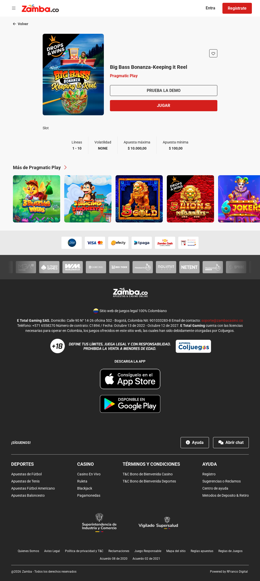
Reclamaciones (118, 551)
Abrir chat (230, 442)
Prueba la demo (164, 90)
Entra (210, 8)
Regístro (209, 474)
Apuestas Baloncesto (28, 495)
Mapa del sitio (176, 551)
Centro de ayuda (215, 488)
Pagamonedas (88, 495)
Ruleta (82, 481)
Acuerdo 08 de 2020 (113, 558)
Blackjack (84, 488)
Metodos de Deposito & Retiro (225, 495)
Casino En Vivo (89, 474)
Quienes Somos (28, 551)
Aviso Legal (52, 551)
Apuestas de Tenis (25, 481)
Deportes (22, 464)
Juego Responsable (147, 551)
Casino (85, 464)
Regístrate (237, 8)
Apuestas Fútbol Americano (33, 488)
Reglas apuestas (202, 551)
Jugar (163, 105)
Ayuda (195, 442)
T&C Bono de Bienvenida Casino (148, 474)
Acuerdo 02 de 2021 (146, 558)
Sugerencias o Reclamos (221, 481)
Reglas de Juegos (230, 551)
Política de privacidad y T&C (84, 551)
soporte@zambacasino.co (222, 320)
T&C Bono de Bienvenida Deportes (149, 481)
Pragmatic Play (124, 75)
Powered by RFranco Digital (229, 571)
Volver (20, 24)
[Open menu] (13, 8)
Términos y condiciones (151, 464)
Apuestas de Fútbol (26, 474)
